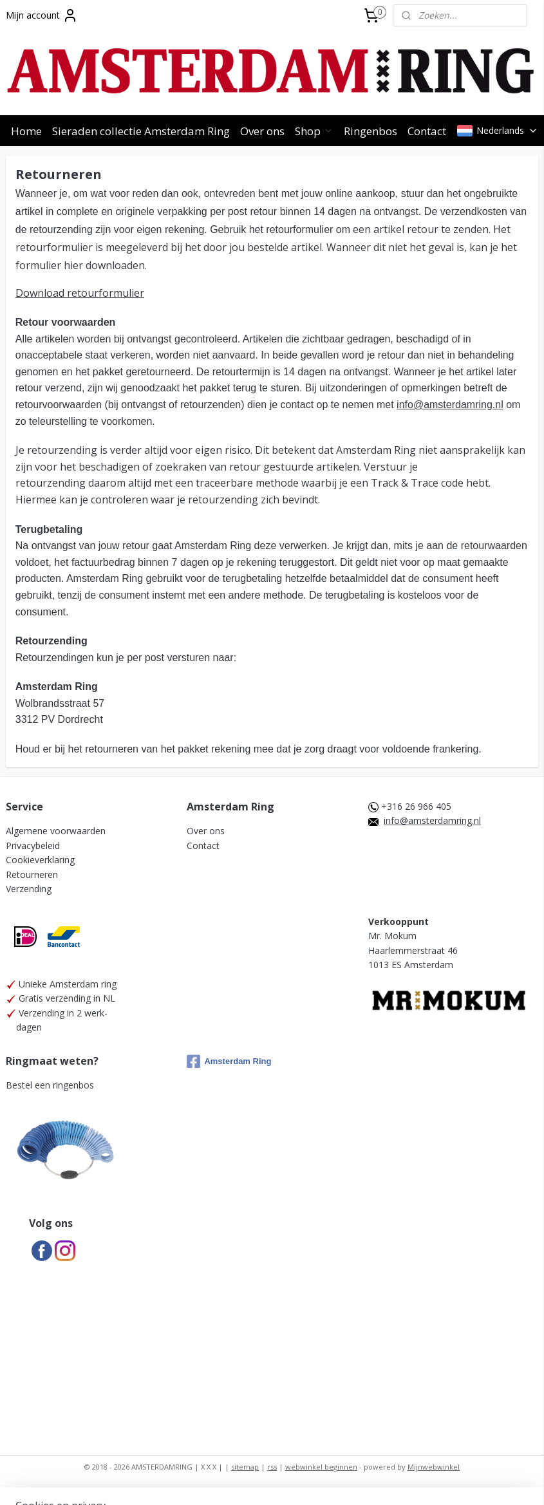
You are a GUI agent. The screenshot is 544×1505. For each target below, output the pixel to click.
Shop (314, 131)
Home (26, 131)
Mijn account (42, 15)
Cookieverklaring (40, 860)
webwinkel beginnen (321, 1467)
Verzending (29, 889)
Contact (427, 131)
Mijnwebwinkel (434, 1467)
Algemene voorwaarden (56, 831)
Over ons (262, 131)
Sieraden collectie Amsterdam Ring (141, 131)
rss (272, 1467)
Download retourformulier (79, 293)
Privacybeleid (33, 845)
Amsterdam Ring (229, 1061)
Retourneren (32, 874)
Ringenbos (370, 131)
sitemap (245, 1467)
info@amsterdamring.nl (450, 404)
